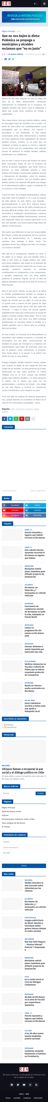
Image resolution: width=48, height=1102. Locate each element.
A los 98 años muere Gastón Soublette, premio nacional (34, 1036)
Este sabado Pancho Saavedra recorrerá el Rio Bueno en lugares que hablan (35, 554)
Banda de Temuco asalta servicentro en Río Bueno (35, 688)
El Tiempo (6, 827)
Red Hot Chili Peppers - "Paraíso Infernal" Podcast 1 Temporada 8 (35, 946)
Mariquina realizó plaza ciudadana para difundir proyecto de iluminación (35, 573)
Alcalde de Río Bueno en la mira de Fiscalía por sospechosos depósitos (35, 1001)
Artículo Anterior (10, 491)
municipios (20, 409)
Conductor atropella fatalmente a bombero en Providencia (35, 1054)
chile (18, 31)
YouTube (17, 1098)
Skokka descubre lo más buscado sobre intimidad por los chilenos (34, 887)
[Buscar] (24, 793)
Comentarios (10, 727)
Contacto (27, 1098)
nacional (29, 409)
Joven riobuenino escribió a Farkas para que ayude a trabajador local (35, 707)
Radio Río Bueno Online (11, 811)
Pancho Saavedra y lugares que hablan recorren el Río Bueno (35, 535)
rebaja (36, 409)
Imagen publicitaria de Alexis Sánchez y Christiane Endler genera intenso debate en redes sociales (35, 925)
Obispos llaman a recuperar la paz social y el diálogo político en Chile (23, 770)
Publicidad (38, 1098)
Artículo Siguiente (37, 491)
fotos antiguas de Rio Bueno (13, 823)
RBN (27, 1094)
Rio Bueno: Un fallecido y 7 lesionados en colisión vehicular (35, 591)
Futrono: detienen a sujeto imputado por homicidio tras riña (34, 649)
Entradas (8, 725)
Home (8, 1098)
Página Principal (8, 31)
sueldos (5, 412)
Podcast (5, 815)
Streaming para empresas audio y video (18, 819)
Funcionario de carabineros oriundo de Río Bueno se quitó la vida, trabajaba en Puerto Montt (35, 611)
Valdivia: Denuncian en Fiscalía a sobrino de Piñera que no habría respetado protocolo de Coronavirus (35, 669)
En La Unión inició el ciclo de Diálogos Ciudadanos (34, 982)
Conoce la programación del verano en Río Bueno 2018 (34, 632)
